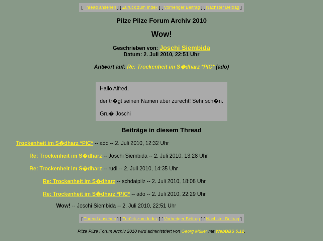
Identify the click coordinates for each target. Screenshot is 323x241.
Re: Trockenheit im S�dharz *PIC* (170, 67)
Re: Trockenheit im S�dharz (65, 156)
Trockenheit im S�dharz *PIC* (54, 143)
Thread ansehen (100, 7)
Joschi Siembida (184, 47)
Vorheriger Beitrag (182, 7)
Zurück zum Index (140, 7)
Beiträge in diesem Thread (161, 130)
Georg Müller (194, 231)
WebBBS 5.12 (230, 231)
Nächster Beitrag (222, 7)
